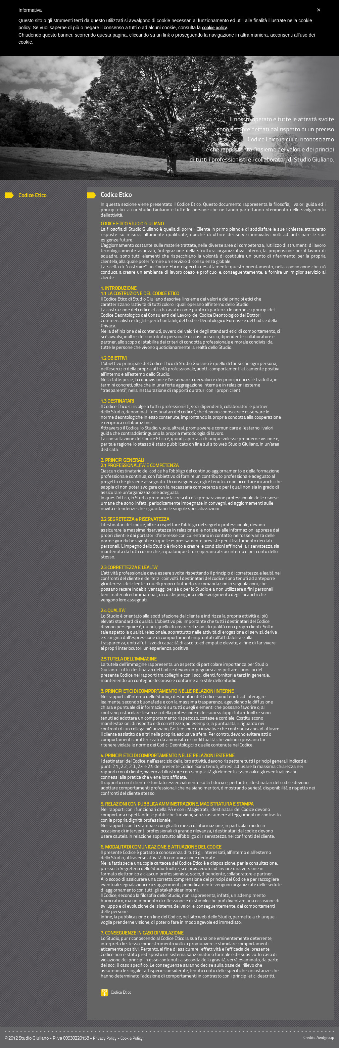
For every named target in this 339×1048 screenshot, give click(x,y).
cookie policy (214, 28)
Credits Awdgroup (318, 1038)
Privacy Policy (104, 1039)
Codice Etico (32, 195)
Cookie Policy (131, 1039)
